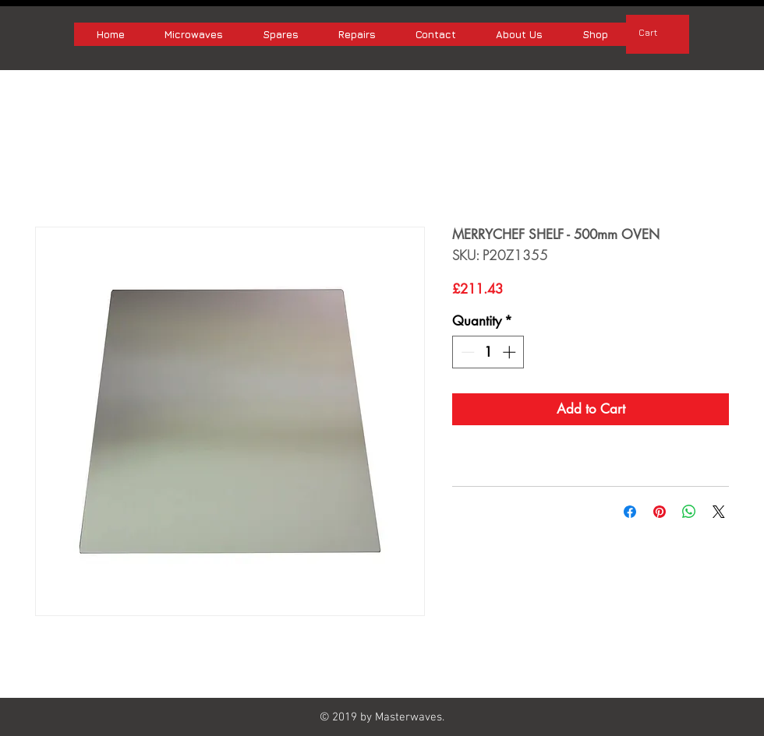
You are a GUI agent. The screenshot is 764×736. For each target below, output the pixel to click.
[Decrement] (466, 352)
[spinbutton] (488, 352)
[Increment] (510, 352)
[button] (657, 32)
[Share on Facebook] (630, 511)
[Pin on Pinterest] (659, 511)
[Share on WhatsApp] (689, 511)
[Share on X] (718, 511)
